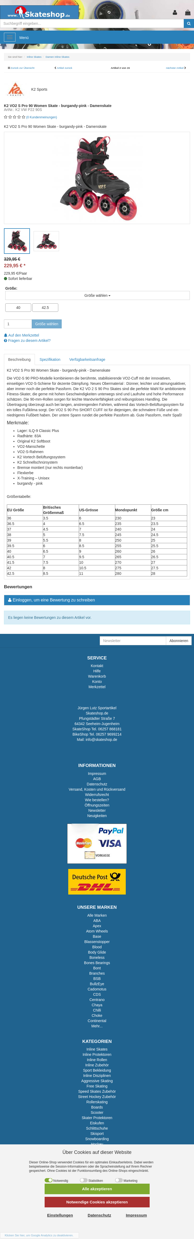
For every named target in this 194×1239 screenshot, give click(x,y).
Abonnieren (178, 641)
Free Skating (97, 1086)
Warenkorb (97, 676)
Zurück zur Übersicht (22, 67)
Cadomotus (97, 989)
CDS (97, 994)
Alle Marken (97, 915)
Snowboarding (97, 1139)
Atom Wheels (97, 931)
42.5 (45, 307)
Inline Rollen (97, 1060)
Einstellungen (60, 1215)
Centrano (97, 1000)
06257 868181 (110, 729)
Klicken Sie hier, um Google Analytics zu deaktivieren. (39, 1235)
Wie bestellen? (97, 800)
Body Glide (97, 952)
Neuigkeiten (97, 816)
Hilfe (97, 671)
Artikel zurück (64, 67)
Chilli (97, 1010)
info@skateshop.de (101, 739)
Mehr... (97, 1026)
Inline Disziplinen (97, 1075)
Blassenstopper (97, 942)
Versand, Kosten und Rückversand (97, 789)
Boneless (97, 957)
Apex (97, 926)
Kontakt (97, 666)
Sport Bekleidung (97, 1070)
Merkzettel (97, 687)
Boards (97, 1107)
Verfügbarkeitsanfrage (87, 359)
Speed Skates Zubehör (97, 1091)
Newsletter (97, 810)
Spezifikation (50, 359)
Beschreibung (19, 359)
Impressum (97, 773)
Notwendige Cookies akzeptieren (97, 1202)
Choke (97, 1015)
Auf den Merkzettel (21, 335)
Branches (97, 973)
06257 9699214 (108, 734)
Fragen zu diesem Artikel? (27, 340)
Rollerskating (97, 1102)
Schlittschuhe (97, 1128)
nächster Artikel (175, 67)
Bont (97, 968)
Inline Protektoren (97, 1054)
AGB (97, 779)
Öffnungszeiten (97, 805)
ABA (97, 921)
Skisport (97, 1133)
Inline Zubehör (97, 1065)
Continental (97, 1021)
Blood (97, 947)
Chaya (97, 1005)
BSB (97, 978)
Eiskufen (97, 1123)
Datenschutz (97, 784)
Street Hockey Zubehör (97, 1097)
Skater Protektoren (97, 1118)
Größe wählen (46, 324)
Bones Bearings (97, 963)
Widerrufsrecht (97, 795)
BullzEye (97, 984)
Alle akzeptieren (97, 1189)
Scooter (97, 1112)
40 (18, 307)
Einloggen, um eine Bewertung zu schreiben (54, 600)
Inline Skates (96, 1049)
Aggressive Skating (97, 1081)
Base (97, 936)
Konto (97, 681)
